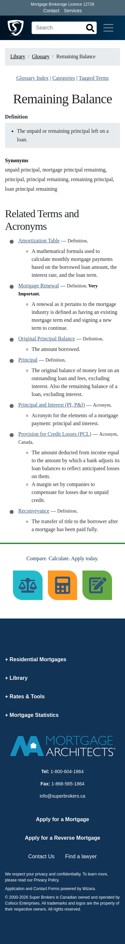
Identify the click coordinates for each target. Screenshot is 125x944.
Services (73, 10)
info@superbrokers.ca (62, 796)
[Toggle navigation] (108, 28)
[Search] (64, 28)
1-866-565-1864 (68, 783)
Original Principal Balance (46, 338)
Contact (51, 10)
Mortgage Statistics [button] (34, 715)
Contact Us (41, 856)
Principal (28, 360)
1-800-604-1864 (67, 771)
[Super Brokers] (16, 27)
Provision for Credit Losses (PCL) (54, 434)
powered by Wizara (78, 888)
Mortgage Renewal (38, 285)
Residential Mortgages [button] (38, 659)
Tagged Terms (94, 78)
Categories (63, 78)
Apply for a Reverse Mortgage (62, 838)
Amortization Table (39, 240)
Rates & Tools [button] (27, 696)
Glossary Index (32, 78)
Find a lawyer (81, 856)
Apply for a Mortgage (62, 819)
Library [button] (19, 678)
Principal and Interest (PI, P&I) (51, 405)
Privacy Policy (46, 880)
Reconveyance (33, 511)
